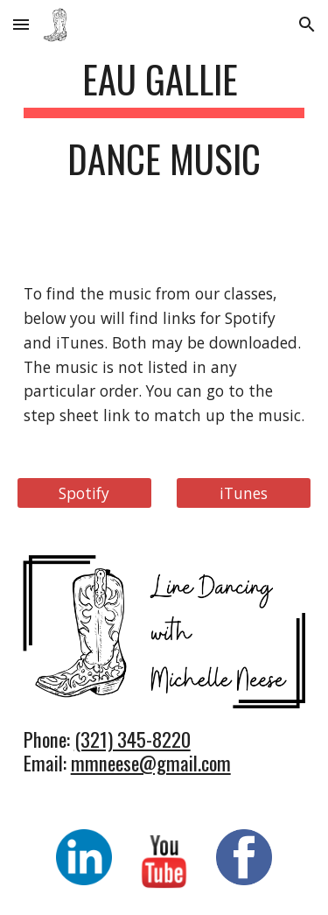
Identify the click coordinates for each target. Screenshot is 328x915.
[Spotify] (84, 492)
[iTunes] (244, 492)
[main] (164, 127)
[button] (21, 24)
